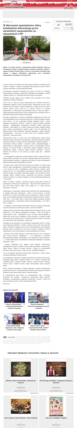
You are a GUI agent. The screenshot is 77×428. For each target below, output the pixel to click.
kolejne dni (57, 28)
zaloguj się (69, 1)
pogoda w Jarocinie (63, 21)
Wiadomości (32, 1)
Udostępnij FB (26, 62)
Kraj (8, 21)
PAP (11, 22)
